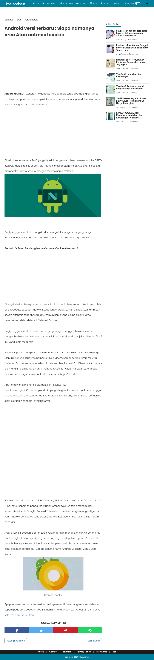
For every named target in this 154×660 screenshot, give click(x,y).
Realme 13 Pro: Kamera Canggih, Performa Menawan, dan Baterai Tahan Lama (132, 47)
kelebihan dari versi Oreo (19, 615)
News (94, 3)
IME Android (84, 657)
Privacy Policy (84, 652)
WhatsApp (67, 3)
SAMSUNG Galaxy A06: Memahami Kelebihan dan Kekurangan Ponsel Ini (129, 115)
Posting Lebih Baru (15, 641)
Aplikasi (81, 3)
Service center (110, 3)
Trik (36, 3)
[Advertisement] (53, 61)
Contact (53, 652)
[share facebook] (17, 630)
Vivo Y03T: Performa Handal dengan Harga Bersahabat (130, 87)
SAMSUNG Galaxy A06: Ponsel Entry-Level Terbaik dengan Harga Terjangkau (131, 100)
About (41, 652)
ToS (114, 652)
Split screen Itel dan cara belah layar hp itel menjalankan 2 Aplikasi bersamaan (132, 33)
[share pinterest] (65, 630)
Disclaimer (101, 652)
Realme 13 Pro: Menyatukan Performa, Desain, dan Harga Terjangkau (130, 62)
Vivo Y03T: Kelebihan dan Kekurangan (129, 75)
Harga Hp (48, 3)
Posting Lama (93, 641)
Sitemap (67, 652)
